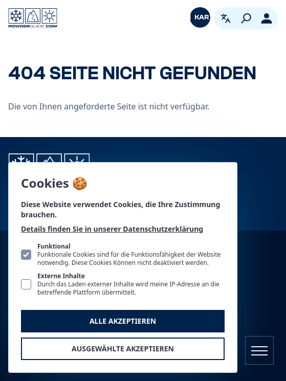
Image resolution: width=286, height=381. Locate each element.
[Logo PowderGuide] (32, 18)
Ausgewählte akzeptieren (123, 348)
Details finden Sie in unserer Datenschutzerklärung (112, 229)
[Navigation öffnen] (259, 350)
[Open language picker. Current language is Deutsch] (225, 18)
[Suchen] (246, 18)
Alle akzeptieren (123, 321)
